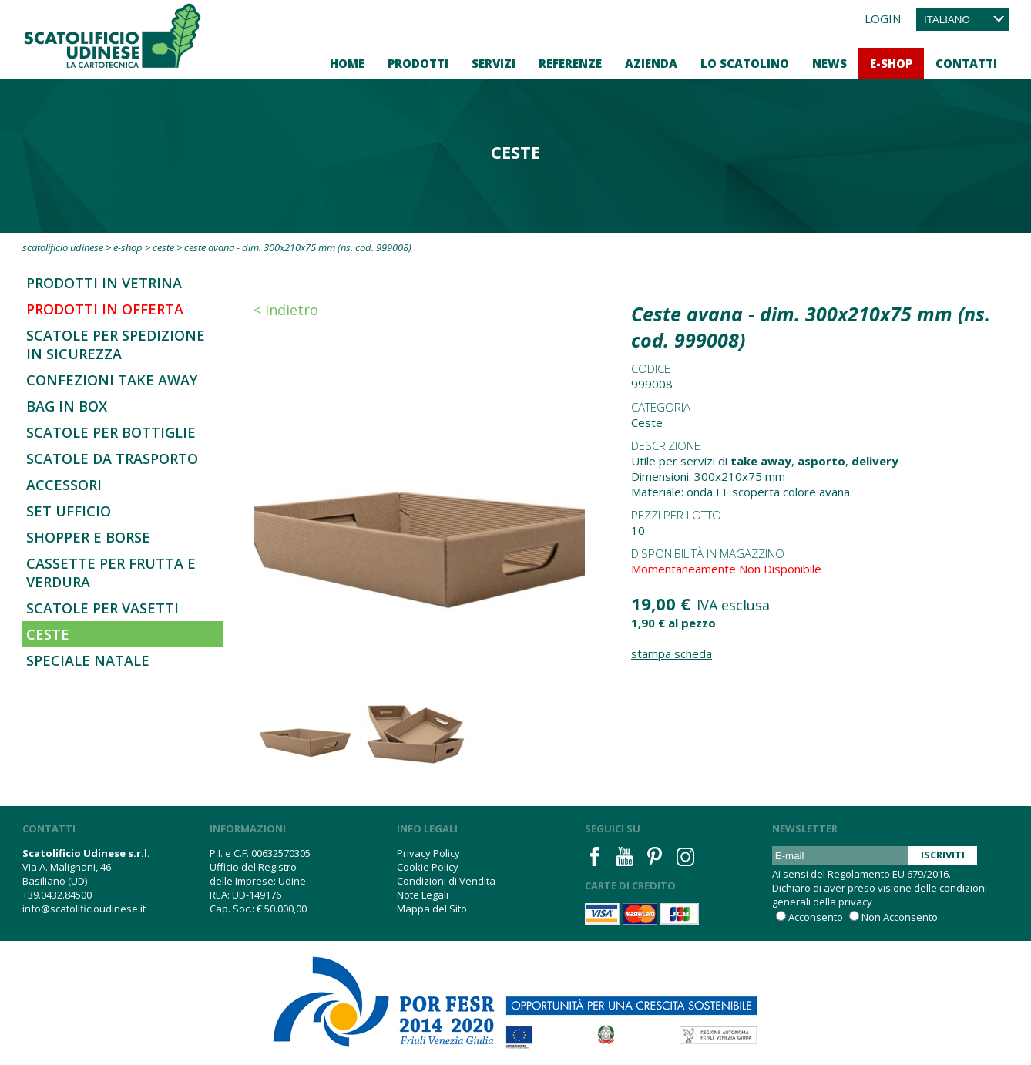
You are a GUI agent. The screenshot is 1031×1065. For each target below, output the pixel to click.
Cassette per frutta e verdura (111, 572)
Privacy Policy (428, 853)
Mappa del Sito (432, 908)
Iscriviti (943, 855)
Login (883, 18)
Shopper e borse (88, 537)
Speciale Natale (87, 660)
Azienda (651, 63)
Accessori (64, 484)
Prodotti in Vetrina (104, 283)
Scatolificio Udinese (62, 247)
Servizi (494, 63)
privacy (855, 902)
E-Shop (891, 63)
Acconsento (815, 917)
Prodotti (418, 63)
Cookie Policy (427, 867)
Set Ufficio (68, 511)
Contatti (966, 63)
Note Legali (422, 895)
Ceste (163, 247)
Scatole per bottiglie (111, 432)
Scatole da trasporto (112, 458)
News (829, 63)
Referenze (570, 63)
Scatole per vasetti (102, 608)
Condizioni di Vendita (446, 881)
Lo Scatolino (744, 63)
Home (347, 63)
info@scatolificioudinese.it (84, 908)
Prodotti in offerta (104, 309)
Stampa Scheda (671, 653)
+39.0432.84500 (57, 895)
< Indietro (286, 310)
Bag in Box (66, 406)
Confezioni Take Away (111, 380)
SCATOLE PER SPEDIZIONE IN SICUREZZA (115, 344)
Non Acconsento (899, 917)
